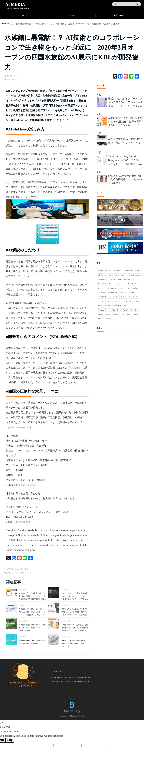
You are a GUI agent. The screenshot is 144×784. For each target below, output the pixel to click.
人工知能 (10, 569)
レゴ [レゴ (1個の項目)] (131, 301)
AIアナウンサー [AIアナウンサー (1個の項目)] (128, 270)
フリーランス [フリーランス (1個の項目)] (133, 297)
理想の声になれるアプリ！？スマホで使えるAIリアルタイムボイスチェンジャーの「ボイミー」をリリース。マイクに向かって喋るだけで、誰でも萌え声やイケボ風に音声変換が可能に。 (125, 102)
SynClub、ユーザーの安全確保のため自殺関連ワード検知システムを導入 (125, 179)
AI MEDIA (15, 4)
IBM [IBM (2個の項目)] (123, 275)
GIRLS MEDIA (70, 677)
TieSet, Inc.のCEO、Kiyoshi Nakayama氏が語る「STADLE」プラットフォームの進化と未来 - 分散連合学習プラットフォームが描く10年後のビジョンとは (125, 160)
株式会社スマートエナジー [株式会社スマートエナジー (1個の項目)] (129, 310)
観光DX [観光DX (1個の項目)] (115, 314)
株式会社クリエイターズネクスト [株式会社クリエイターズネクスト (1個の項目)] (108, 310)
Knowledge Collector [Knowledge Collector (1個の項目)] (134, 275)
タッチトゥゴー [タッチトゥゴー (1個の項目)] (112, 292)
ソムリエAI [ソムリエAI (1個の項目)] (101, 292)
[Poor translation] (10, 740)
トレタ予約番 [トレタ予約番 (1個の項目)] (102, 297)
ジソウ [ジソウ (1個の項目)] (123, 288)
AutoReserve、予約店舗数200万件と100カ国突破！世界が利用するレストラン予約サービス (125, 122)
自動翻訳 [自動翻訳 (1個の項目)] (100, 314)
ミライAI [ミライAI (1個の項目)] (124, 301)
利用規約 (72, 716)
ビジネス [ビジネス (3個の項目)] (123, 297)
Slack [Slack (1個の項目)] (119, 279)
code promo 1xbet (46, 530)
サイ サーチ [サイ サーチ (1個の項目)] (101, 288)
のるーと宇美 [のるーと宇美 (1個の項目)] (102, 284)
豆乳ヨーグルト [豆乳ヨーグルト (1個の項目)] (126, 314)
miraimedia (10, 79)
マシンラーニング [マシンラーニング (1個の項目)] (113, 301)
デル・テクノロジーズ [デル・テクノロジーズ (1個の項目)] (127, 292)
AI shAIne (28, 573)
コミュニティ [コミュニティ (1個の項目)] (132, 284)
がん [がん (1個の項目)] (134, 279)
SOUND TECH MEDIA (80, 681)
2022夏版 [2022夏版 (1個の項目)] (100, 270)
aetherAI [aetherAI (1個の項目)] (108, 270)
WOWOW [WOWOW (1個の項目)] (127, 279)
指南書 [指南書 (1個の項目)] (100, 305)
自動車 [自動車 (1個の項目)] (108, 314)
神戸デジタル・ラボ (14, 573)
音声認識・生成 (21, 569)
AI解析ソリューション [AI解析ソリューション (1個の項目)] (105, 275)
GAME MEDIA (56, 677)
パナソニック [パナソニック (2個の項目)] (113, 297)
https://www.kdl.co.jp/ (25, 485)
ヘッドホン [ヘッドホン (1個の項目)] (101, 301)
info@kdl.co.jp (22, 521)
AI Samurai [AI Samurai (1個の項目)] (117, 270)
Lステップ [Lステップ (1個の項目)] (112, 279)
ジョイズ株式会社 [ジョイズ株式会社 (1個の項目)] (133, 288)
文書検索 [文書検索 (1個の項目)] (107, 305)
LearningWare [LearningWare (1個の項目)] (102, 279)
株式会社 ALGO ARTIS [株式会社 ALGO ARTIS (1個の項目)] (120, 305)
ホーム (25, 15)
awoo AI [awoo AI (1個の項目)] (117, 275)
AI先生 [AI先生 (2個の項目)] (138, 270)
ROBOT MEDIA (84, 677)
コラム (72, 15)
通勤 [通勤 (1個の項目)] (135, 314)
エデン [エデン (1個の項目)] (111, 284)
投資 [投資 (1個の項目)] (137, 301)
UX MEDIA (65, 681)
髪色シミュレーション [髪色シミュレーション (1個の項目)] (104, 318)
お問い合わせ (119, 15)
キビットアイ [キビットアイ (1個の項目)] (120, 284)
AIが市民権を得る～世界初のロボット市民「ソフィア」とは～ (125, 141)
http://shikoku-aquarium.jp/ (19, 427)
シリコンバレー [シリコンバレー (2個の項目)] (113, 288)
